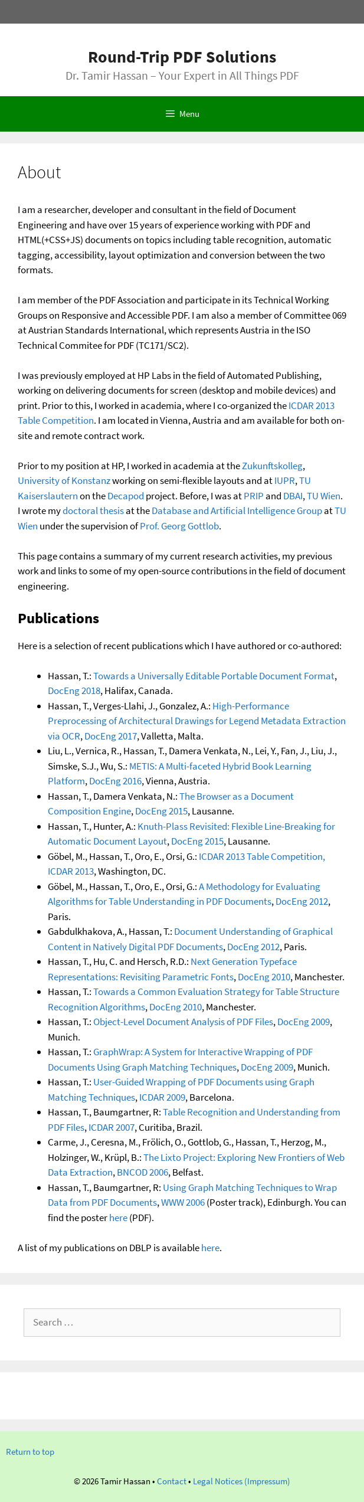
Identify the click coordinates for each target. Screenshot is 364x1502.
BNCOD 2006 (142, 1172)
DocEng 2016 (115, 780)
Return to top (30, 1451)
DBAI (293, 495)
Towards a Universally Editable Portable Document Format (214, 675)
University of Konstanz (64, 480)
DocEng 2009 (303, 1021)
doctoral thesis (93, 510)
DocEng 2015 (161, 810)
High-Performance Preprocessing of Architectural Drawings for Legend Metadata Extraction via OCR (197, 720)
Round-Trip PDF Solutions (182, 56)
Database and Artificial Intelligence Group (237, 510)
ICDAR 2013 (71, 871)
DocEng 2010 (264, 976)
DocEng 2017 (110, 735)
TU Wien (323, 495)
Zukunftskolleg (272, 465)
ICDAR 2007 (111, 1127)
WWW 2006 (183, 1202)
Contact (171, 1481)
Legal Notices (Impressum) (241, 1481)
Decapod (125, 495)
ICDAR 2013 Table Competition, (262, 856)
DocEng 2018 (74, 690)
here (118, 1217)
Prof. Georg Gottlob (179, 525)
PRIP (254, 495)
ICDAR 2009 (162, 1097)
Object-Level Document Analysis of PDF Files (183, 1021)
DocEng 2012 (302, 901)
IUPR (284, 480)
